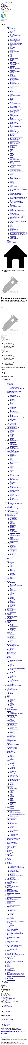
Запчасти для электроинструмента (18, 197)
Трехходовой (13, 638)
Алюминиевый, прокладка (16, 713)
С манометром (13, 630)
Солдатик (12, 466)
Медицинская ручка (15, 396)
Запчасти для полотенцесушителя (18, 216)
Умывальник (13, 237)
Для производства (14, 214)
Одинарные (12, 819)
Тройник (12, 496)
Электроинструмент (15, 39)
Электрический (13, 844)
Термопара (12, 220)
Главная (9, 25)
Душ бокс (12, 826)
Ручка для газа (13, 186)
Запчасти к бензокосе (15, 40)
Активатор (12, 670)
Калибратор (13, 575)
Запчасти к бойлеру (14, 110)
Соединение (13, 592)
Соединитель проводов (15, 193)
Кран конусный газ (14, 83)
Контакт (12, 228)
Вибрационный (13, 549)
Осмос (11, 185)
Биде (11, 824)
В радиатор (12, 767)
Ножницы (12, 50)
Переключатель (13, 213)
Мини (11, 640)
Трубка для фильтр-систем (16, 202)
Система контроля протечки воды (18, 232)
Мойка (11, 230)
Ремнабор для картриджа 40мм (17, 418)
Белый (11, 506)
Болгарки (12, 674)
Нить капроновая (14, 238)
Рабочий (12, 636)
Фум (11, 55)
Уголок (11, 218)
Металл (11, 226)
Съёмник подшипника (15, 170)
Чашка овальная (14, 729)
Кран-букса (12, 166)
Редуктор (12, 154)
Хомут (11, 94)
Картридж (12, 75)
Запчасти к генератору (15, 108)
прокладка (12, 731)
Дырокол (12, 222)
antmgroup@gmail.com (6, 1000)
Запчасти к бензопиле (15, 42)
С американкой (13, 642)
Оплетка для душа (14, 115)
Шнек (11, 521)
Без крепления (13, 748)
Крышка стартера (14, 446)
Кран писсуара (13, 823)
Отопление (12, 70)
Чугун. (11, 190)
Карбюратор (13, 442)
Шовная (12, 808)
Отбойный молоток (14, 680)
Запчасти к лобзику (14, 139)
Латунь (11, 60)
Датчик (11, 672)
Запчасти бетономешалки (16, 201)
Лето (11, 54)
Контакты (9, 241)
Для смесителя (13, 769)
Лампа (11, 732)
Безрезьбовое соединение (16, 585)
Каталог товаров (8, 1006)
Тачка (11, 224)
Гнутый (11, 783)
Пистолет (12, 460)
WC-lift (11, 557)
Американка (13, 605)
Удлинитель (13, 405)
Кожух (11, 456)
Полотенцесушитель (15, 142)
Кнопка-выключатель (15, 169)
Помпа (11, 209)
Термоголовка (13, 145)
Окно (11, 464)
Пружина (12, 431)
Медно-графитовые (14, 511)
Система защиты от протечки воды (18, 233)
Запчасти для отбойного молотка (18, 198)
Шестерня (12, 717)
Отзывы (6, 982)
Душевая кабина (14, 834)
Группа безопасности (15, 71)
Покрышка (12, 66)
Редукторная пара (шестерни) (17, 814)
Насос (11, 52)
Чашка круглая (13, 727)
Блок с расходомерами (15, 866)
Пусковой (12, 634)
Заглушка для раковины (16, 119)
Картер (11, 458)
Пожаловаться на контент (15, 1029)
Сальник (12, 59)
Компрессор (13, 62)
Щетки (11, 48)
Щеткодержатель (14, 816)
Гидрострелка (13, 757)
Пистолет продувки (14, 475)
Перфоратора (13, 676)
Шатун (11, 484)
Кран (11, 199)
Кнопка (11, 99)
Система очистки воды (15, 138)
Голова (11, 488)
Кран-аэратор (13, 177)
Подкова (12, 162)
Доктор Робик (13, 788)
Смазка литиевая (14, 179)
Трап (11, 791)
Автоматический (14, 509)
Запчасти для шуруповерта (16, 171)
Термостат (12, 205)
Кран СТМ (12, 82)
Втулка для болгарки (15, 103)
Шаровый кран (13, 78)
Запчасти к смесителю (15, 35)
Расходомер (12, 865)
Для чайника (13, 771)
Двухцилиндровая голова (16, 500)
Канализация (13, 129)
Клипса (11, 566)
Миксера (12, 684)
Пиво (11, 606)
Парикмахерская (14, 830)
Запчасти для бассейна (15, 178)
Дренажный (13, 546)
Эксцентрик (13, 419)
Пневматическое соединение (17, 187)
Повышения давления (15, 555)
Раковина (12, 828)
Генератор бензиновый (15, 206)
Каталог (9, 27)
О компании (7, 1011)
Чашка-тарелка (13, 517)
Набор (11, 403)
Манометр (12, 147)
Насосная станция (14, 63)
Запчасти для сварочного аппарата (18, 189)
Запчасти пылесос (14, 111)
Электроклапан (13, 662)
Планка (11, 577)
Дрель (11, 677)
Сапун (11, 486)
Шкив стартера (13, 444)
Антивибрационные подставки (17, 668)
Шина (11, 443)
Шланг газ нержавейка (15, 95)
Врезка (11, 203)
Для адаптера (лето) (15, 905)
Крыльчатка (13, 525)
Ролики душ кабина (14, 133)
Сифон (11, 118)
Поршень (12, 724)
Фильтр (11, 74)
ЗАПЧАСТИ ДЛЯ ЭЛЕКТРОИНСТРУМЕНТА (17, 387)
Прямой (12, 648)
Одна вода (12, 832)
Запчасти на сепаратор (15, 194)
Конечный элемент (14, 871)
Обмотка (12, 494)
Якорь (11, 91)
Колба (11, 625)
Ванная (11, 827)
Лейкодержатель (14, 416)
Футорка (12, 596)
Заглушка (12, 181)
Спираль (12, 782)
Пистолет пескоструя (15, 495)
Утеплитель (13, 207)
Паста (11, 153)
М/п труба (12, 130)
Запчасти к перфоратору (16, 43)
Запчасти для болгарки (15, 812)
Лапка (11, 397)
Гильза (11, 174)
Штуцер (12, 470)
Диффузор (12, 523)
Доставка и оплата (11, 242)
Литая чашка (13, 768)
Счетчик (12, 88)
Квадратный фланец (15, 779)
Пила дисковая (13, 678)
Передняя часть (13, 526)
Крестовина (13, 574)
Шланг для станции (14, 535)
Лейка (11, 415)
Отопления (12, 550)
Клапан (11, 157)
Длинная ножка (13, 775)
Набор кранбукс (14, 411)
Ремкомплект (13, 518)
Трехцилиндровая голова (16, 468)
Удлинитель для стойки (15, 165)
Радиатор (12, 104)
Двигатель (12, 492)
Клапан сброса (13, 122)
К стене (11, 688)
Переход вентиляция (15, 161)
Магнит (11, 146)
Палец (11, 459)
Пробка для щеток (14, 143)
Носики (11, 565)
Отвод (11, 794)
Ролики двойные (14, 946)
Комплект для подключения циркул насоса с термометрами (17, 868)
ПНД (11, 100)
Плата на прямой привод (16, 660)
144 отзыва (3, 5)
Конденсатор (13, 76)
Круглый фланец (14, 780)
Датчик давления (14, 541)
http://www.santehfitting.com (8, 998)
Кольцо (11, 435)
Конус (11, 225)
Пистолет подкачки (14, 490)
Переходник (13, 407)
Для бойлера (13, 737)
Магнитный (13, 628)
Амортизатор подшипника (16, 137)
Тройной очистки (14, 626)
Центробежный (13, 551)
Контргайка (12, 602)
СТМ (11, 90)
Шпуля (11, 102)
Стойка (11, 87)
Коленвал (12, 438)
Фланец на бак (13, 531)
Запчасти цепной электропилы (17, 92)
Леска (11, 149)
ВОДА (11, 693)
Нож (11, 432)
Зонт (11, 804)
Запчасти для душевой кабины (17, 210)
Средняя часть (13, 519)
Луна (11, 414)
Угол (11, 594)
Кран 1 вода (13, 80)
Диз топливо (13, 553)
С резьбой (12, 774)
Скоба (11, 778)
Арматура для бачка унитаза (17, 33)
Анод (11, 32)
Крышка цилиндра (14, 462)
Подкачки (12, 545)
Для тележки (13, 612)
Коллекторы (13, 29)
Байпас (11, 36)
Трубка (11, 522)
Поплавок (12, 167)
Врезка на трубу (14, 583)
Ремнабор (12, 399)
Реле (11, 472)
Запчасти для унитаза (15, 68)
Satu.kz (17, 1028)
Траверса (12, 450)
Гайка (11, 811)
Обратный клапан (14, 112)
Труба (11, 563)
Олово (11, 150)
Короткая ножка (14, 776)
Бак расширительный (15, 38)
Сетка (11, 114)
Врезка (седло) (13, 116)
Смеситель (12, 135)
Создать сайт (4, 2)
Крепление (12, 134)
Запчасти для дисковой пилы (17, 175)
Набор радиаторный (15, 120)
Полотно (12, 67)
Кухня (11, 831)
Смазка (11, 211)
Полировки (12, 683)
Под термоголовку (14, 645)
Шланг (11, 96)
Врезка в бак (13, 600)
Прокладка (12, 401)
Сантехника (13, 28)
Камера (11, 155)
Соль (11, 664)
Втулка (11, 815)
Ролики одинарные (14, 947)
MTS (11, 772)
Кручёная (12, 852)
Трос (11, 787)
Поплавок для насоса (15, 533)
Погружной (12, 554)
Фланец (11, 436)
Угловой (12, 646)
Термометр (12, 759)
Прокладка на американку (16, 503)
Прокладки (12, 182)
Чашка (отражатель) (15, 412)
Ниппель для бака (14, 539)
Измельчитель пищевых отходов (18, 221)
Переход (12, 798)
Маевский (12, 47)
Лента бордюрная (14, 86)
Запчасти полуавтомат (15, 126)
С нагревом (12, 835)
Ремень (11, 98)
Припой (12, 855)
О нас (8, 240)
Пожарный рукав (14, 229)
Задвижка (12, 72)
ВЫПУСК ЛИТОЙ (14, 744)
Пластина (12, 476)
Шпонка (12, 542)
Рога (11, 471)
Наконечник (13, 455)
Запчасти (12, 31)
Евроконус (12, 873)
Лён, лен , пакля (14, 84)
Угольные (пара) (14, 513)
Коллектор (12, 158)
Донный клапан (13, 183)
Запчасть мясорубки (15, 106)
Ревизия (12, 806)
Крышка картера (14, 499)
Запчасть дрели (13, 107)
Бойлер (11, 191)
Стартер (12, 430)
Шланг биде (13, 395)
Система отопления (14, 123)
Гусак (11, 404)
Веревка (12, 163)
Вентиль (12, 598)
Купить (2, 338)
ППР (11, 46)
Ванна (11, 958)
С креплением (13, 749)
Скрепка (12, 784)
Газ (10, 151)
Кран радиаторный (14, 79)
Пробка (11, 125)
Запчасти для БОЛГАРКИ (16, 131)
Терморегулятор (14, 58)
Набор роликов (13, 949)
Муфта (11, 589)
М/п (11, 56)
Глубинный (12, 547)
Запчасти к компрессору (16, 44)
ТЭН (11, 127)
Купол (11, 439)
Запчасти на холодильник (16, 159)
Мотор (11, 735)
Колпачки (12, 393)
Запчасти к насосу (14, 51)
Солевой (12, 629)
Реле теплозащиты (14, 195)
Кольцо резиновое (14, 567)
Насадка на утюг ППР (15, 427)
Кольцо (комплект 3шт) (15, 487)
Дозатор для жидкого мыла (16, 217)
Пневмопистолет (14, 452)
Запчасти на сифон (14, 141)
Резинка (12, 665)
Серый (11, 505)
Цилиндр (12, 463)
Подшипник (13, 64)
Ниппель (12, 173)
